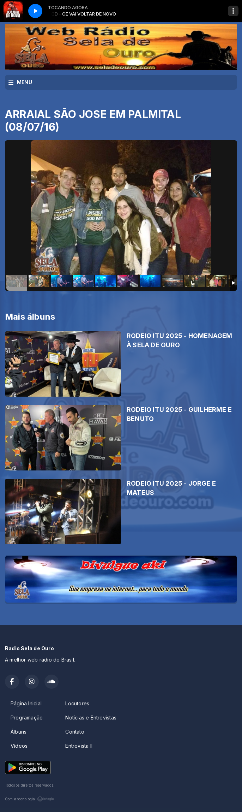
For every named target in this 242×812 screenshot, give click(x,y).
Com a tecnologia (29, 798)
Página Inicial (26, 703)
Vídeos (19, 746)
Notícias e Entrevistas (90, 718)
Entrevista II (78, 746)
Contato (74, 732)
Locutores (77, 703)
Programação (27, 718)
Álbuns (18, 732)
